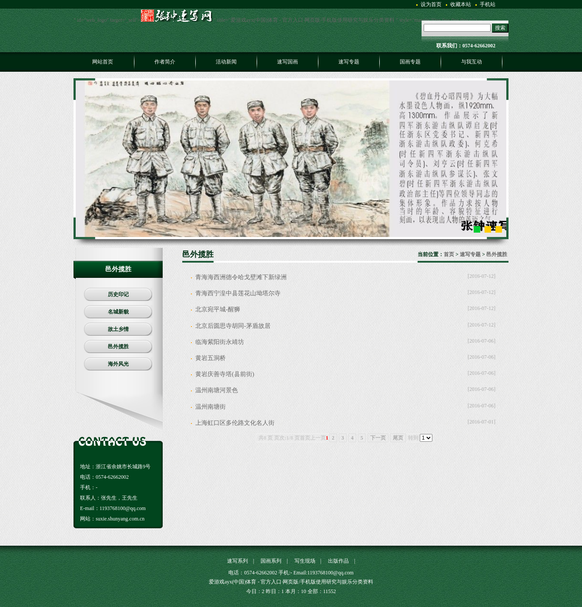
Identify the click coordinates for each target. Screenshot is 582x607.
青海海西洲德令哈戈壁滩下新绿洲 (241, 277)
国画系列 (271, 561)
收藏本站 (460, 4)
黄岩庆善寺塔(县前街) (224, 374)
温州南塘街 (210, 407)
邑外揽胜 (496, 254)
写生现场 (304, 561)
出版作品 (338, 561)
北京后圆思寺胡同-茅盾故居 (233, 326)
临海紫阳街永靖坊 (219, 342)
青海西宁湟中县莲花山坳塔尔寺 (238, 293)
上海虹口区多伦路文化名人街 (234, 423)
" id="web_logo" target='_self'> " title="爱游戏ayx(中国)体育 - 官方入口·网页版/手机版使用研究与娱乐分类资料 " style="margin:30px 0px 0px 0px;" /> (276, 20)
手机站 (487, 4)
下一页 (378, 438)
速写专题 (470, 254)
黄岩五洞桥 (210, 358)
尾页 (398, 438)
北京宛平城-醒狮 (217, 309)
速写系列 (237, 561)
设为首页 (431, 4)
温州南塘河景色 (216, 390)
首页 (449, 254)
